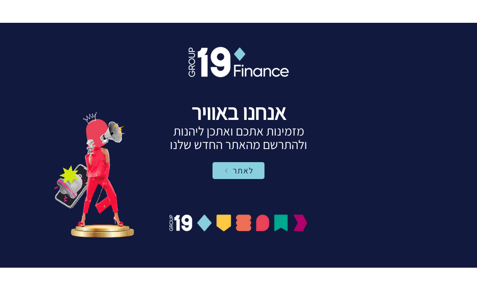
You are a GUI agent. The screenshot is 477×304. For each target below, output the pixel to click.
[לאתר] (238, 170)
